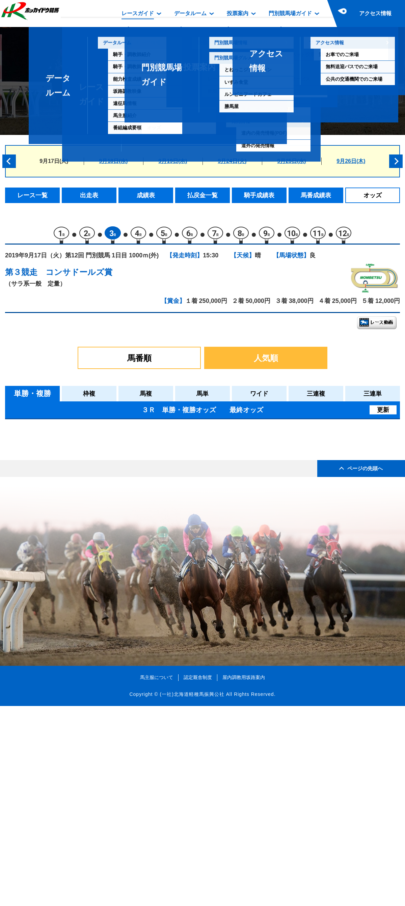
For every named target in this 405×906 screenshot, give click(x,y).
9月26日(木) (350, 161)
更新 (383, 412)
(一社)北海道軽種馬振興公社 (192, 894)
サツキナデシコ (71, 449)
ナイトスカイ (68, 578)
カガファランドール (76, 607)
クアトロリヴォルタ (76, 506)
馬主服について (156, 877)
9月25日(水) (291, 161)
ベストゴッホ (68, 535)
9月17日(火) (53, 161)
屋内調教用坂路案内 (243, 877)
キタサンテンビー (74, 492)
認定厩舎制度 (198, 877)
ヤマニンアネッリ (74, 564)
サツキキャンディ (74, 478)
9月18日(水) (113, 161)
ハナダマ (62, 592)
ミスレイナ (65, 549)
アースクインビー (74, 521)
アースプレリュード (76, 463)
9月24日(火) (232, 161)
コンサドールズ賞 (79, 275)
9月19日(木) (172, 161)
